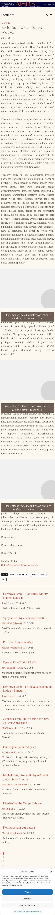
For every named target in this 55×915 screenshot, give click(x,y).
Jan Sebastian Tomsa (12, 668)
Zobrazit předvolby (27, 905)
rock (4, 579)
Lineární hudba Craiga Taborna (22, 803)
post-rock (43, 575)
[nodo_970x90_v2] (27, 4)
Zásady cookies (17, 911)
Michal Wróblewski (12, 623)
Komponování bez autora (19, 827)
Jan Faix (5, 23)
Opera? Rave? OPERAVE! (20, 662)
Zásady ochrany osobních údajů (32, 911)
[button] (51, 871)
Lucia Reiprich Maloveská (15, 784)
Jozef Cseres (8, 603)
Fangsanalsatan (23, 575)
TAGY (4, 575)
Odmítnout (27, 898)
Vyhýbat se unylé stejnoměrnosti (23, 618)
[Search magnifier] (47, 15)
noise (34, 575)
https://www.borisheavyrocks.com (20, 564)
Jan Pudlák (7, 809)
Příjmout (27, 892)
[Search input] (36, 15)
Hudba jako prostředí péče (19, 747)
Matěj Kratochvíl (10, 728)
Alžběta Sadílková (11, 752)
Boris (12, 575)
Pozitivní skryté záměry (18, 642)
